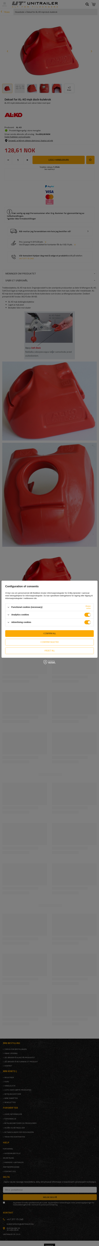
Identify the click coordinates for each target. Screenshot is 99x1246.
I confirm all (49, 633)
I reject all (49, 650)
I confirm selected (49, 641)
